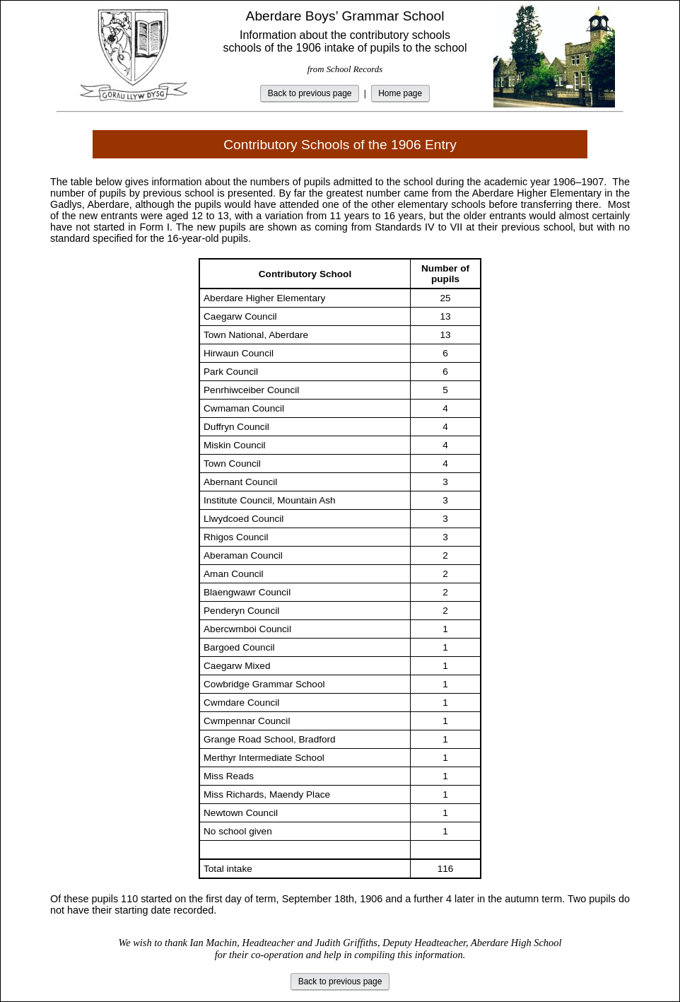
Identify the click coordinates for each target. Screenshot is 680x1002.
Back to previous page (310, 93)
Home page (400, 93)
